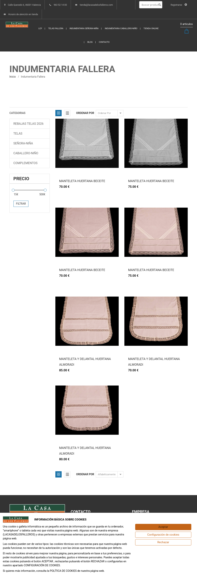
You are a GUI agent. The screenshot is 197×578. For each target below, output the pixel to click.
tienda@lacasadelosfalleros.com (96, 5)
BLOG (90, 42)
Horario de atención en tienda (23, 14)
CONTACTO (104, 42)
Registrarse (179, 5)
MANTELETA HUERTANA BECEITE (82, 181)
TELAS (17, 133)
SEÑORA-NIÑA (23, 143)
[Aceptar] (163, 527)
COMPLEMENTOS (25, 163)
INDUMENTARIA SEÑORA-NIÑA (84, 28)
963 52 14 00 (60, 5)
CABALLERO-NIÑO (25, 153)
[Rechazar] (163, 542)
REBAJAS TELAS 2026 (28, 123)
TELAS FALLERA (55, 28)
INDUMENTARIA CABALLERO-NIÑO (121, 28)
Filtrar (21, 203)
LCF (40, 28)
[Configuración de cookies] (163, 535)
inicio (12, 76)
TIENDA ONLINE (151, 28)
